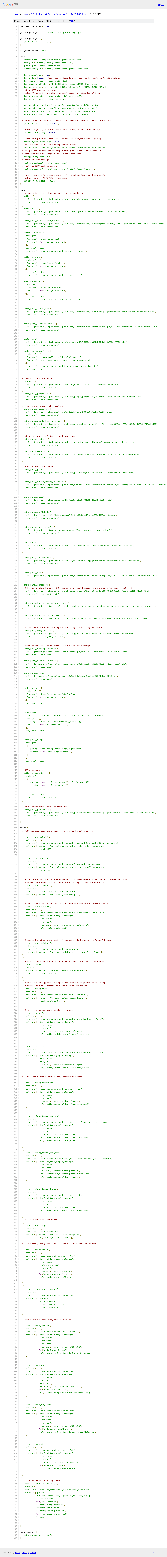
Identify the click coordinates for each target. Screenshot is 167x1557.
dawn (16, 14)
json (162, 1552)
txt (155, 1552)
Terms (33, 1552)
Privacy (25, 1552)
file (72, 21)
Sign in (161, 4)
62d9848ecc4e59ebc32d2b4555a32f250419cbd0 (60, 14)
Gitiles (17, 1552)
